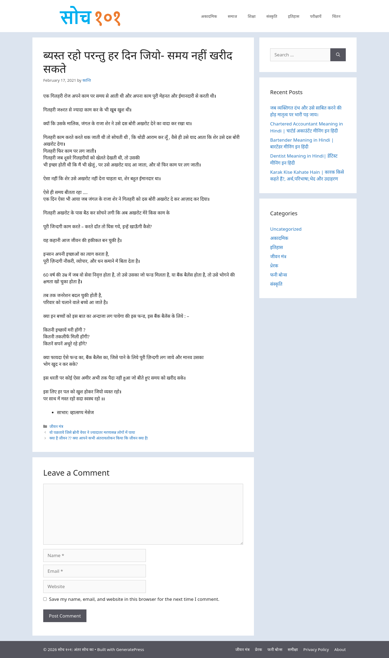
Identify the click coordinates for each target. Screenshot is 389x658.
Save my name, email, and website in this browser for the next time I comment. (134, 599)
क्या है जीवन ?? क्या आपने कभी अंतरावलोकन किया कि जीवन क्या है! (98, 438)
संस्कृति (271, 16)
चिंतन (336, 16)
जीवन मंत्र (56, 426)
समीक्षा (293, 649)
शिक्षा (252, 16)
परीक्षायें (315, 16)
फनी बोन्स (278, 275)
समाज (232, 16)
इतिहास (293, 16)
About (340, 649)
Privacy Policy (316, 649)
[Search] (338, 54)
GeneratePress (130, 649)
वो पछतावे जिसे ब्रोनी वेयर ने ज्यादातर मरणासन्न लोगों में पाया (92, 432)
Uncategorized (286, 229)
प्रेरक (274, 265)
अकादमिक (209, 16)
